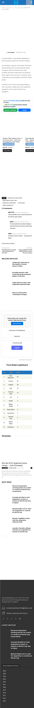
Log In (24, 110)
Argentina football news (15, 198)
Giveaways (4, 468)
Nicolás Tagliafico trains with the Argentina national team (21, 520)
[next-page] (6, 536)
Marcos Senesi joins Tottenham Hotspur (19, 293)
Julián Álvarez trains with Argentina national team (21, 283)
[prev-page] (3, 536)
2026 (4, 671)
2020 (4, 687)
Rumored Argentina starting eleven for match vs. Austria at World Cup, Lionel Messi (21, 488)
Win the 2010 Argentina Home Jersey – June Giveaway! (14, 464)
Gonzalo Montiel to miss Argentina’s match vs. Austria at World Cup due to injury (21, 500)
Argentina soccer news (9, 203)
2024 (4, 676)
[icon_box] (15, 613)
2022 (4, 682)
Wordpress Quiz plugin (26, 359)
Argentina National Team (10, 200)
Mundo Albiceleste (8, 205)
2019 (4, 690)
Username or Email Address (17, 330)
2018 (4, 693)
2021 (4, 684)
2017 (4, 695)
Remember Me (17, 343)
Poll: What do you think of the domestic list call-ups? (9, 251)
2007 (4, 701)
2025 (4, 673)
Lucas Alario (21, 203)
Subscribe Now (17, 323)
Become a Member (10, 110)
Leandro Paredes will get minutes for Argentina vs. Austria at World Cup (21, 530)
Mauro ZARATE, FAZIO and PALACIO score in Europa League (25, 251)
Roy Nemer (11, 52)
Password (17, 336)
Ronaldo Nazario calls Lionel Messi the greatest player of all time (21, 274)
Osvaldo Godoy (12, 468)
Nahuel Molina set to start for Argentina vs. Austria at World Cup (21, 510)
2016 (4, 698)
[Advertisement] (17, 31)
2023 (4, 679)
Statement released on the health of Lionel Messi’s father (20, 264)
